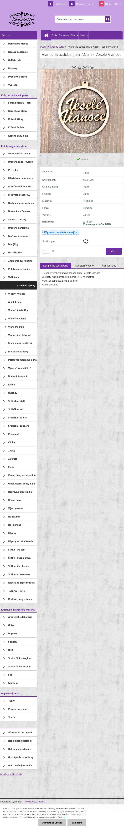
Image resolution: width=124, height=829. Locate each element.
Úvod (43, 47)
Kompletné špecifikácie (55, 265)
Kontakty (84, 35)
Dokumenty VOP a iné (68, 35)
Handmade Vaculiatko (11, 774)
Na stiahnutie (109, 265)
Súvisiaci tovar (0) (84, 265)
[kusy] (46, 251)
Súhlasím (77, 822)
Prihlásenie (60, 4)
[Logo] (22, 19)
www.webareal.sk (35, 801)
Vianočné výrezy (57, 47)
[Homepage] (47, 35)
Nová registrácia (84, 4)
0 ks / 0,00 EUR (113, 4)
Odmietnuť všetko (52, 822)
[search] (107, 19)
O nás (54, 35)
